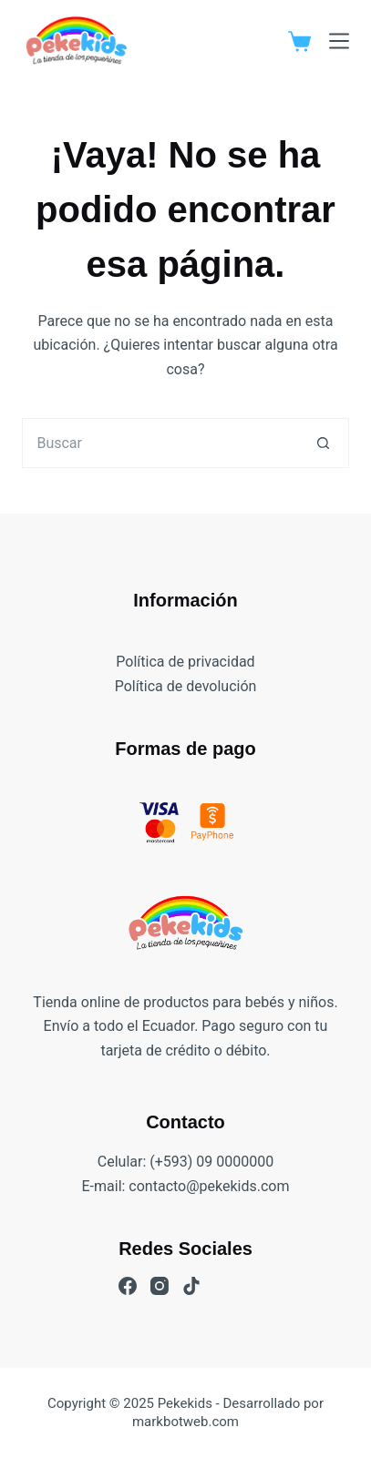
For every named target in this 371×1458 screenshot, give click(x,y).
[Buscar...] (160, 443)
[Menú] (339, 41)
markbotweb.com (185, 1421)
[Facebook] (128, 1286)
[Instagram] (159, 1286)
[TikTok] (191, 1286)
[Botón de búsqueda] (324, 443)
